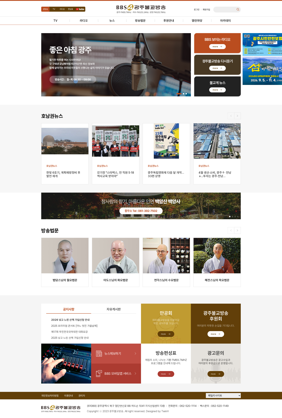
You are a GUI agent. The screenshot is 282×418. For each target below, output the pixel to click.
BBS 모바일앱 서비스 (117, 374)
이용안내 (68, 395)
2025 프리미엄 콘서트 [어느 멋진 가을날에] (74, 325)
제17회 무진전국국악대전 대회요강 (69, 331)
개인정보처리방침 (50, 395)
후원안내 (168, 20)
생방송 (45, 9)
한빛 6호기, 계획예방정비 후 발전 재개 (63, 174)
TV (54, 9)
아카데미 (225, 20)
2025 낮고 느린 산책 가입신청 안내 (70, 337)
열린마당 (197, 20)
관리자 (81, 395)
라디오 (62, 9)
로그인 (196, 9)
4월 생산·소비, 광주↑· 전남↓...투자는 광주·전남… (215, 174)
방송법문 (140, 20)
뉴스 (112, 20)
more (215, 46)
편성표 (70, 9)
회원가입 (206, 9)
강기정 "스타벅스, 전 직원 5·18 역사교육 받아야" (115, 174)
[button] (179, 93)
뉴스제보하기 (112, 354)
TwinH (165, 411)
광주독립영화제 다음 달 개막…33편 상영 (166, 174)
